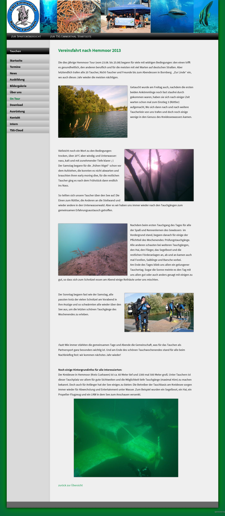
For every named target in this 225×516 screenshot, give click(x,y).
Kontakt (15, 117)
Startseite (16, 60)
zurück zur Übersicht (70, 485)
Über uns (15, 92)
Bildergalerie (18, 86)
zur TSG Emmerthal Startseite (70, 36)
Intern (14, 124)
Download (16, 105)
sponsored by (220, 512)
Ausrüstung (17, 111)
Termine (15, 67)
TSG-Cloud (16, 130)
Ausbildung (17, 79)
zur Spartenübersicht (26, 36)
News (13, 73)
